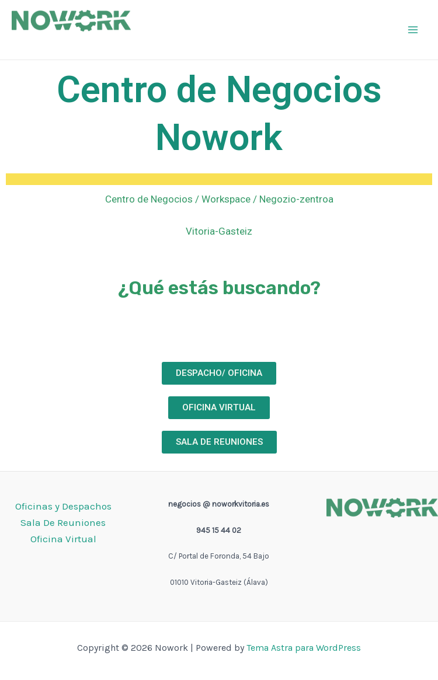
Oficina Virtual (63, 539)
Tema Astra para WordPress (303, 647)
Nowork (40, 41)
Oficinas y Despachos (63, 506)
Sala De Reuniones (63, 522)
